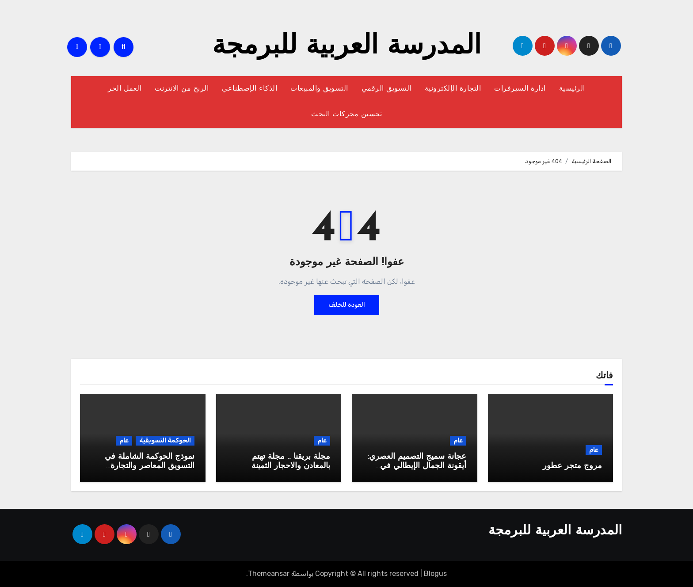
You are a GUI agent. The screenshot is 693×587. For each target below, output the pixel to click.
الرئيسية (572, 88)
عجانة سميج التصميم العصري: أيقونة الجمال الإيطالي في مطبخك (416, 466)
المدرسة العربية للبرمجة (346, 47)
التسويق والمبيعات (319, 88)
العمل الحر (124, 88)
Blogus (435, 573)
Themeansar (268, 573)
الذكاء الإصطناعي (249, 88)
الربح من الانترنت (182, 88)
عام (593, 450)
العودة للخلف (346, 305)
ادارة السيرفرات (520, 88)
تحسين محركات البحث (346, 114)
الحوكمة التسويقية (165, 440)
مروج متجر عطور (572, 466)
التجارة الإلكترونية (453, 88)
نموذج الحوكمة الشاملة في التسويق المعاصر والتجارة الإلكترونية (149, 466)
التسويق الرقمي (386, 88)
